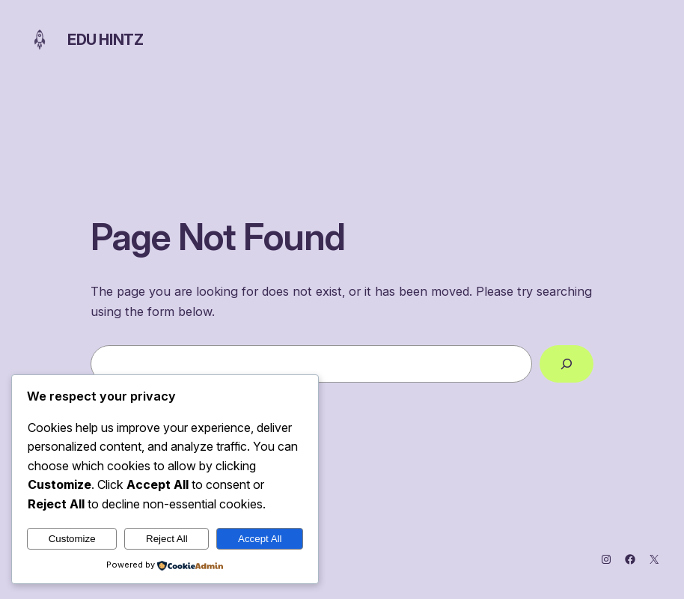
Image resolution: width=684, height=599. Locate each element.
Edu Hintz (105, 40)
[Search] (566, 364)
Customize (72, 538)
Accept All (260, 538)
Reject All (167, 538)
